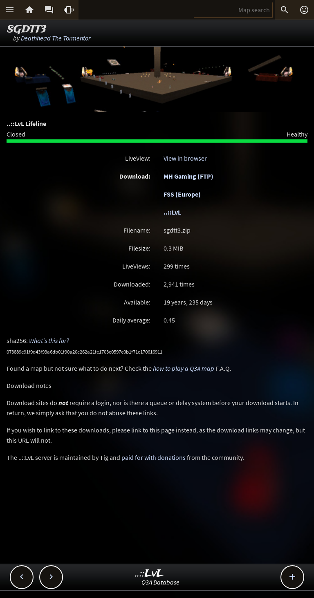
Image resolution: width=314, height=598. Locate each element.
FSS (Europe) (182, 194)
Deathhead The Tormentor (55, 38)
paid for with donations (153, 457)
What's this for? (49, 340)
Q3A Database (160, 582)
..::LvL (172, 212)
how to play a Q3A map (183, 368)
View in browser (185, 158)
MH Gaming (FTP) (188, 176)
